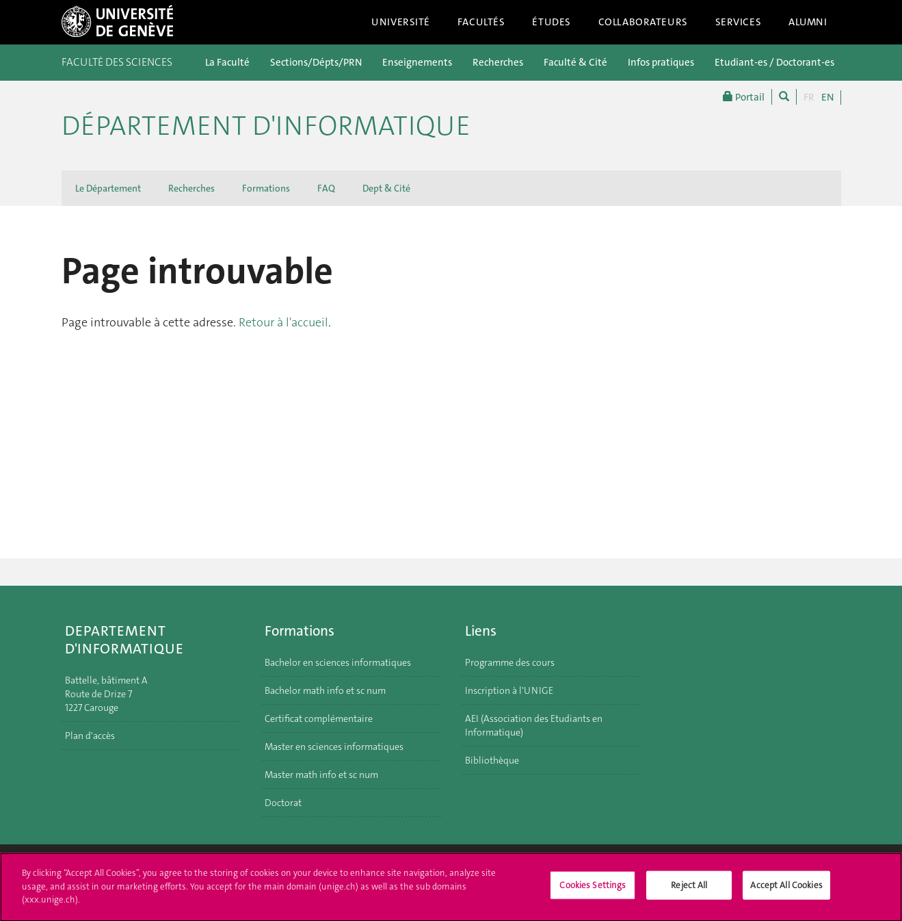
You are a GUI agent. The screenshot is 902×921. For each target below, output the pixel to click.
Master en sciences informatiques (334, 746)
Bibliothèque (492, 760)
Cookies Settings (592, 890)
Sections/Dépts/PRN (316, 62)
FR (809, 97)
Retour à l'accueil (283, 322)
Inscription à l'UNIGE (509, 690)
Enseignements (417, 62)
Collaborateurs (643, 22)
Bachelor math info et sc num (325, 690)
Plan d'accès (90, 735)
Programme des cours (510, 662)
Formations (266, 188)
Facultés (481, 22)
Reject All (689, 890)
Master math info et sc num (321, 774)
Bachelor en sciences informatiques (338, 662)
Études (551, 22)
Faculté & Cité (575, 62)
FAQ (326, 188)
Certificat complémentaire (319, 718)
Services (738, 22)
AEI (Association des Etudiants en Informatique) (533, 725)
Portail (744, 97)
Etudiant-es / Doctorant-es (774, 62)
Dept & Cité (386, 188)
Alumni (807, 22)
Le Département (108, 188)
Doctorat (283, 802)
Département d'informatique (266, 126)
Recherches (498, 62)
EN (827, 97)
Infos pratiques (661, 62)
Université (400, 22)
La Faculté (227, 62)
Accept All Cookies (786, 890)
